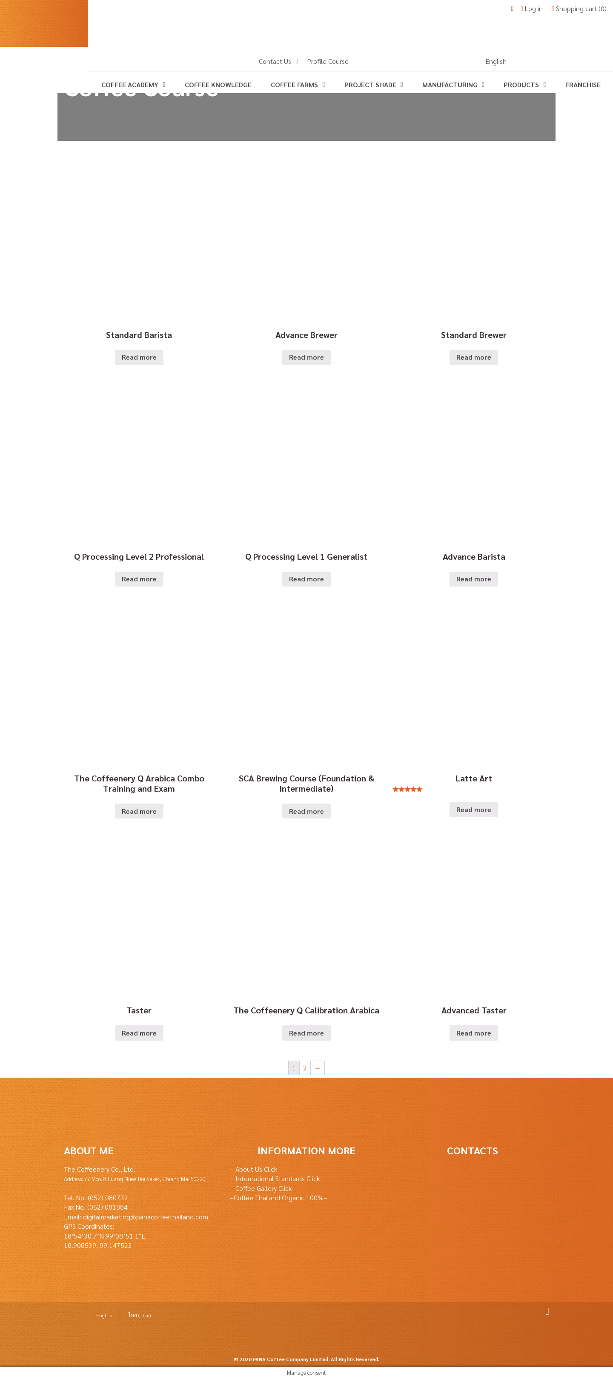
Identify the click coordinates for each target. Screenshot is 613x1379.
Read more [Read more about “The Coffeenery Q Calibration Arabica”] (306, 1032)
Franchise (583, 84)
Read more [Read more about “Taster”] (139, 1032)
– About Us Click (253, 1168)
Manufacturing (450, 84)
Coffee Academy (129, 84)
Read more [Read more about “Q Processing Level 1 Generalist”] (306, 578)
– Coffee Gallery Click (261, 1188)
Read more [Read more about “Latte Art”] (473, 809)
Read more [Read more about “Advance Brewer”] (306, 356)
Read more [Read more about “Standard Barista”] (139, 356)
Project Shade (370, 84)
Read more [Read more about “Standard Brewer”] (473, 356)
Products (521, 84)
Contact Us (275, 61)
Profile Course (328, 61)
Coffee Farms (294, 84)
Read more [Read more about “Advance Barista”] (473, 578)
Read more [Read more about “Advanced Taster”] (473, 1032)
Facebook (544, 1311)
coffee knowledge (218, 84)
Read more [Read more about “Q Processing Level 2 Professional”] (139, 578)
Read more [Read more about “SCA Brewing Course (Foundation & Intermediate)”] (306, 811)
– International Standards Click (275, 1178)
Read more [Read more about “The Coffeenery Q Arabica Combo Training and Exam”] (139, 811)
